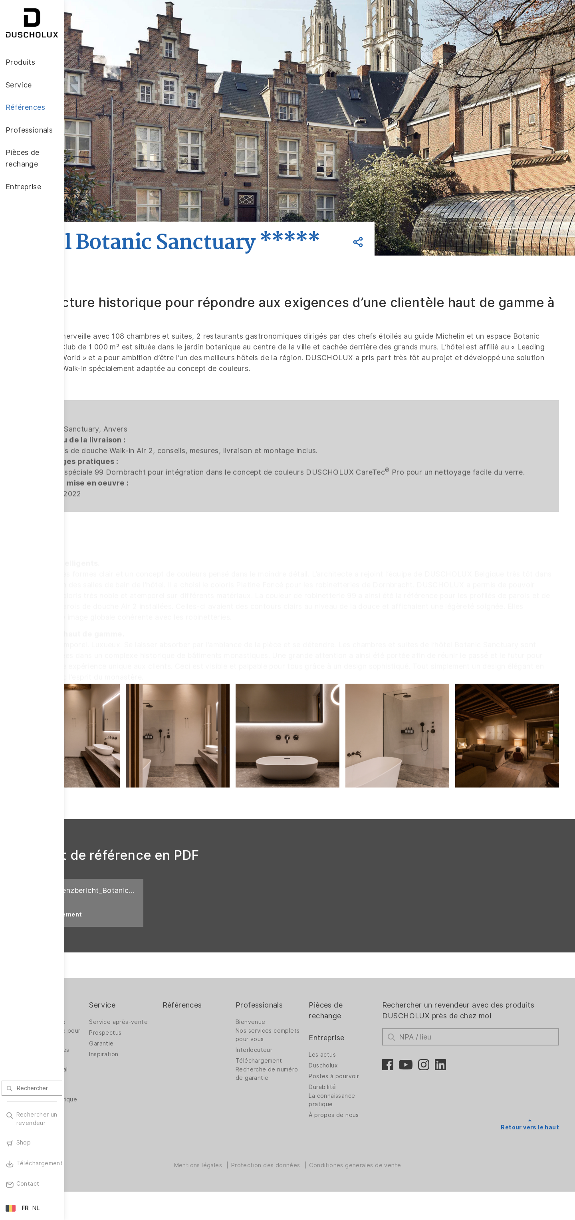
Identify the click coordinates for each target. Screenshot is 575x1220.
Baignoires (94, 1082)
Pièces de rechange (356, 1032)
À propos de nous (364, 1137)
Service (158, 1027)
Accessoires (97, 1110)
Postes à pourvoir (364, 1098)
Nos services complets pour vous (302, 1056)
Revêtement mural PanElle (105, 1095)
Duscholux (353, 1087)
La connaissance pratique (362, 1122)
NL (36, 1208)
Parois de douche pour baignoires (104, 1056)
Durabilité (352, 1109)
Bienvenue (289, 1044)
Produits (94, 1027)
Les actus (352, 1076)
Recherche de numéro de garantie (301, 1095)
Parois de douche (104, 1044)
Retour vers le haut (530, 1149)
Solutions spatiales (106, 1072)
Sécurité (92, 1156)
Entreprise (356, 1059)
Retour (116, 212)
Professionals (297, 1027)
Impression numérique (95, 1123)
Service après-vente (174, 1044)
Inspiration (159, 1076)
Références (229, 1027)
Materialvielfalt (101, 1166)
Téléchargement (297, 1082)
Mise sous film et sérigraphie (103, 1140)
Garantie (157, 1065)
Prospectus (161, 1054)
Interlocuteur (292, 1072)
